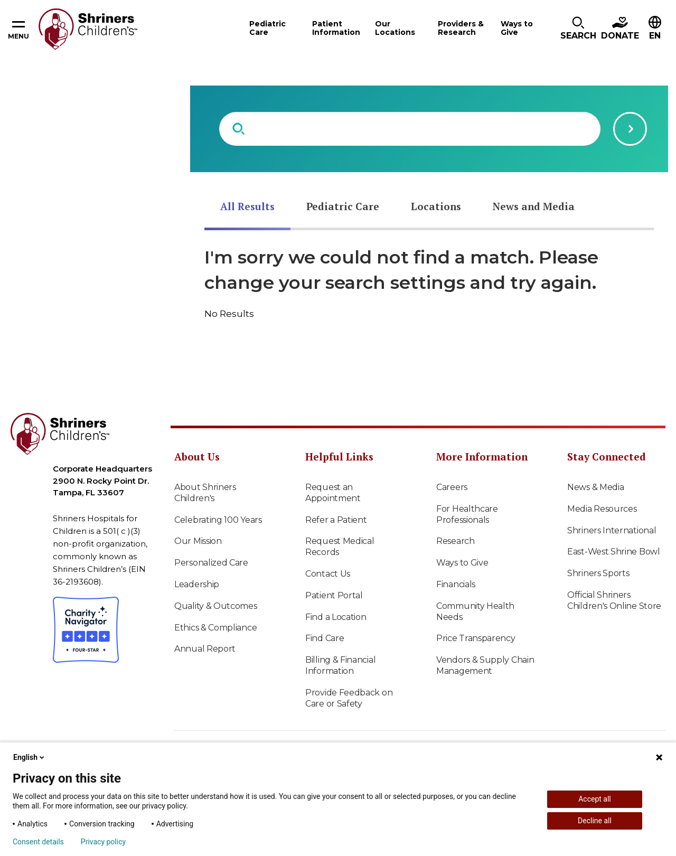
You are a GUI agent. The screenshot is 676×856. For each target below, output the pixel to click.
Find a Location (336, 617)
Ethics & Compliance (215, 628)
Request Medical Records (339, 546)
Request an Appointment (333, 492)
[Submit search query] (630, 129)
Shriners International (611, 530)
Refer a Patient (336, 520)
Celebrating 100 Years (218, 520)
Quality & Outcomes (215, 606)
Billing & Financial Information (340, 665)
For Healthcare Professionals (467, 514)
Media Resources (602, 509)
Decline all (595, 820)
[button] (578, 29)
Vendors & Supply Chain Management (485, 665)
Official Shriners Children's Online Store (614, 600)
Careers (451, 487)
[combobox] (409, 129)
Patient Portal (334, 595)
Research (455, 541)
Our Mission (198, 541)
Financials (455, 584)
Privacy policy (103, 842)
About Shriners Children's (205, 492)
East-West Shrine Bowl (613, 552)
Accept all (594, 799)
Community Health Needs (475, 611)
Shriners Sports (598, 573)
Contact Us (327, 574)
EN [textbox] (655, 36)
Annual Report (205, 649)
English (29, 757)
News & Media (595, 487)
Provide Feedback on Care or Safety (348, 698)
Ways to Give (462, 563)
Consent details (38, 842)
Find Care (324, 638)
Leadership (196, 584)
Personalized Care (211, 563)
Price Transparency (475, 638)
